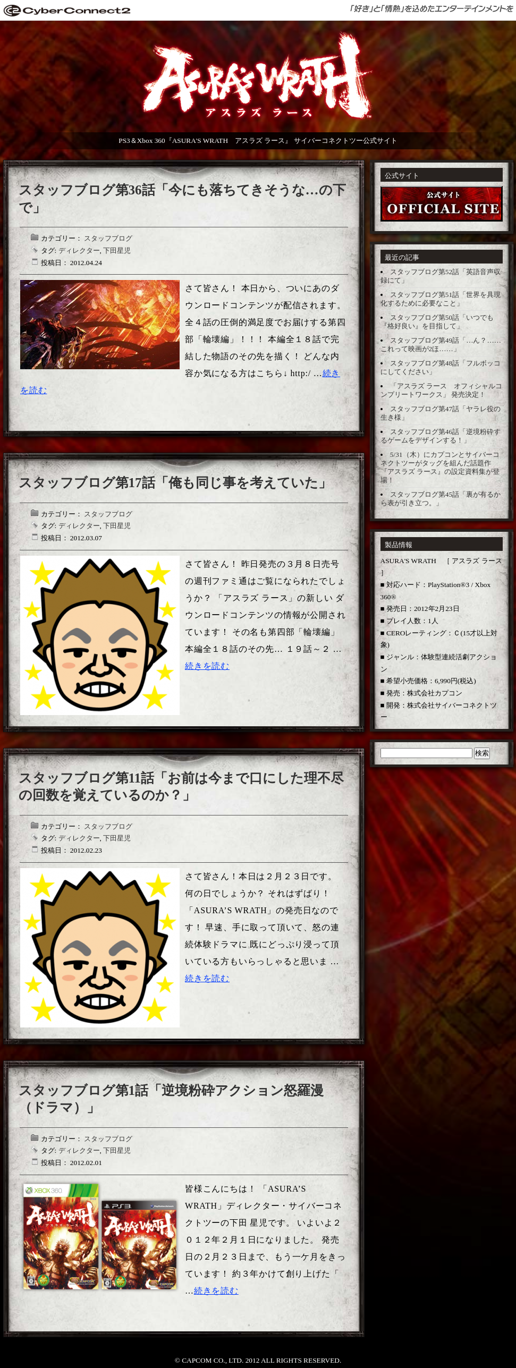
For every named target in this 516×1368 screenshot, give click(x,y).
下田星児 (117, 250)
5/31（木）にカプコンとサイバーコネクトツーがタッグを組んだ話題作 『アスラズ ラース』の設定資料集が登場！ (440, 467)
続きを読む (207, 665)
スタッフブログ (108, 238)
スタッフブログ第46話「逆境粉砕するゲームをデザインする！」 (440, 436)
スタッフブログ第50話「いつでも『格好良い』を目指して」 (437, 321)
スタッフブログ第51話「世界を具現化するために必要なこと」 (440, 299)
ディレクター (79, 250)
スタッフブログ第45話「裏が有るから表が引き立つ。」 (440, 498)
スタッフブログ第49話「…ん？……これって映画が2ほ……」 (441, 344)
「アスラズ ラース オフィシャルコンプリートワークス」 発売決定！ (441, 390)
